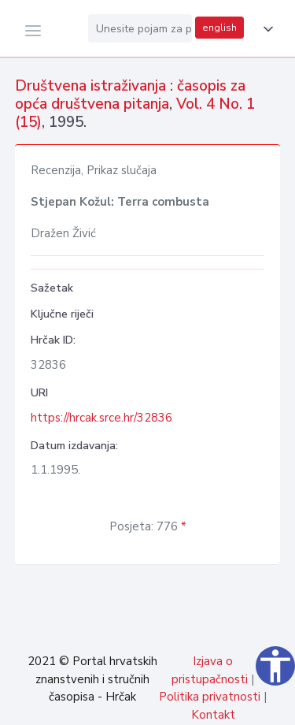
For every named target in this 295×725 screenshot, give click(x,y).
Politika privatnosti (209, 697)
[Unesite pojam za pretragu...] (140, 28)
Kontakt (213, 715)
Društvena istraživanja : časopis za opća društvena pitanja (130, 95)
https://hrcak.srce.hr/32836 (101, 418)
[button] (265, 29)
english (219, 27)
